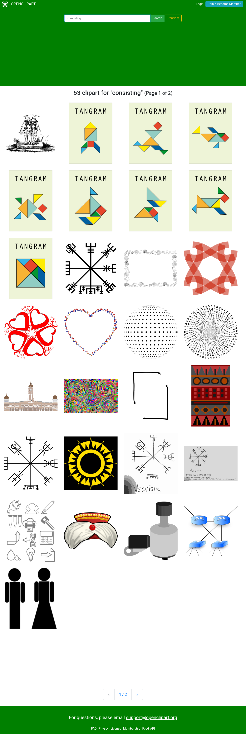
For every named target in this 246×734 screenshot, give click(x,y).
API (152, 728)
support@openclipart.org (151, 717)
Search (157, 18)
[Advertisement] (123, 54)
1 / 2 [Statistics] (123, 694)
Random (173, 18)
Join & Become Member (224, 4)
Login (199, 4)
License (116, 728)
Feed (145, 728)
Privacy (104, 728)
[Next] (137, 694)
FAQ (94, 728)
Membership (131, 728)
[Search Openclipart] (107, 18)
